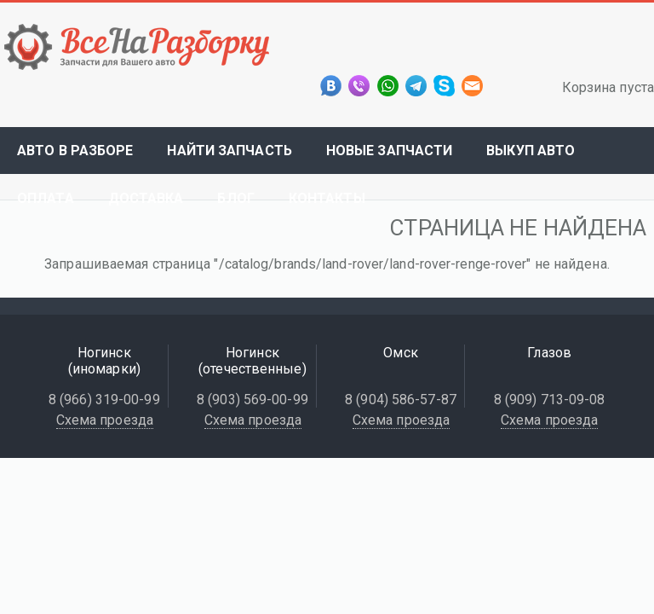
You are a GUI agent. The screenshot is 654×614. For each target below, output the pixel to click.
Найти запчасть (229, 150)
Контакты (327, 198)
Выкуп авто (530, 150)
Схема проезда (104, 420)
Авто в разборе (75, 150)
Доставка (146, 198)
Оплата (45, 198)
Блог (235, 198)
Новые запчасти (389, 150)
